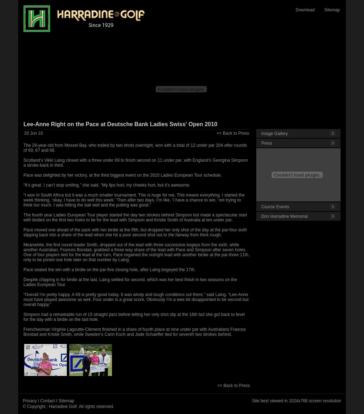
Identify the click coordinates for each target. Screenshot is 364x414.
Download (305, 9)
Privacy (30, 400)
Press (266, 143)
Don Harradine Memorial (284, 216)
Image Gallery (274, 133)
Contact (47, 400)
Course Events (275, 206)
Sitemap (332, 9)
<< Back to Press (233, 133)
